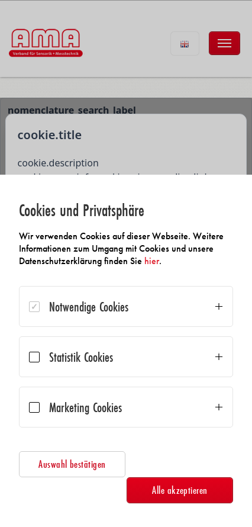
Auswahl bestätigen (72, 464)
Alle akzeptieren (180, 490)
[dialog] (126, 351)
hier (151, 261)
